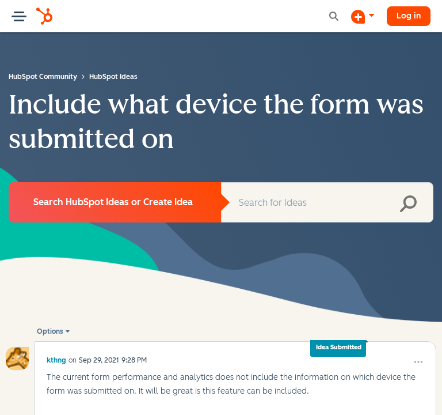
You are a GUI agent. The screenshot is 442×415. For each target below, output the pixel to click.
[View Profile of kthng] (56, 341)
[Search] (327, 202)
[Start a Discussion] (362, 16)
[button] (385, 407)
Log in (409, 16)
